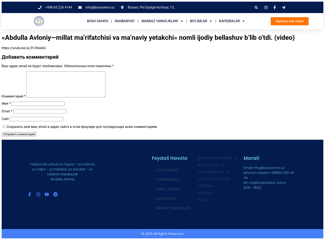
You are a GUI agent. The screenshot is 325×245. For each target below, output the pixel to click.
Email (7, 116)
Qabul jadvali (167, 194)
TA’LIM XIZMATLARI (214, 177)
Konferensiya (167, 185)
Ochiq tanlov (167, 175)
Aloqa (203, 205)
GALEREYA (205, 198)
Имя (6, 108)
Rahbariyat (125, 21)
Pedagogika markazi (217, 163)
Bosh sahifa (97, 21)
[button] (256, 7)
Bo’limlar (201, 21)
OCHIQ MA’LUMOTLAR (214, 184)
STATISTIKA (206, 191)
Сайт (5, 124)
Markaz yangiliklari (162, 21)
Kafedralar (232, 21)
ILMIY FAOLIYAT (211, 170)
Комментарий (13, 101)
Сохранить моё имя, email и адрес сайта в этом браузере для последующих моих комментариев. (82, 132)
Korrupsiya (165, 204)
